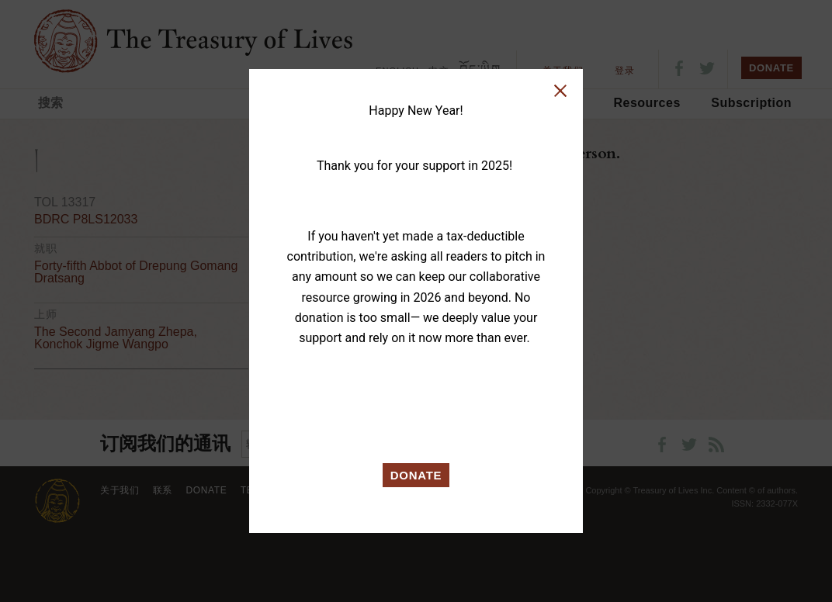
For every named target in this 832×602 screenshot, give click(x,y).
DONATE (416, 475)
